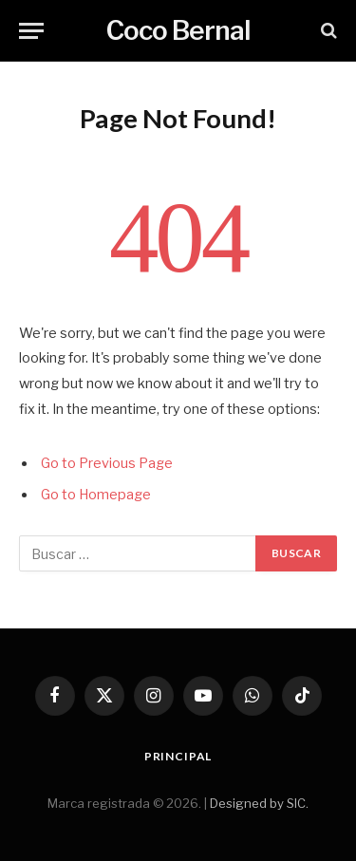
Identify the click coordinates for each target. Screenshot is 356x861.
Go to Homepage (96, 494)
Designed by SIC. (259, 803)
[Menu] (31, 30)
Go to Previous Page (107, 463)
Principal (178, 756)
